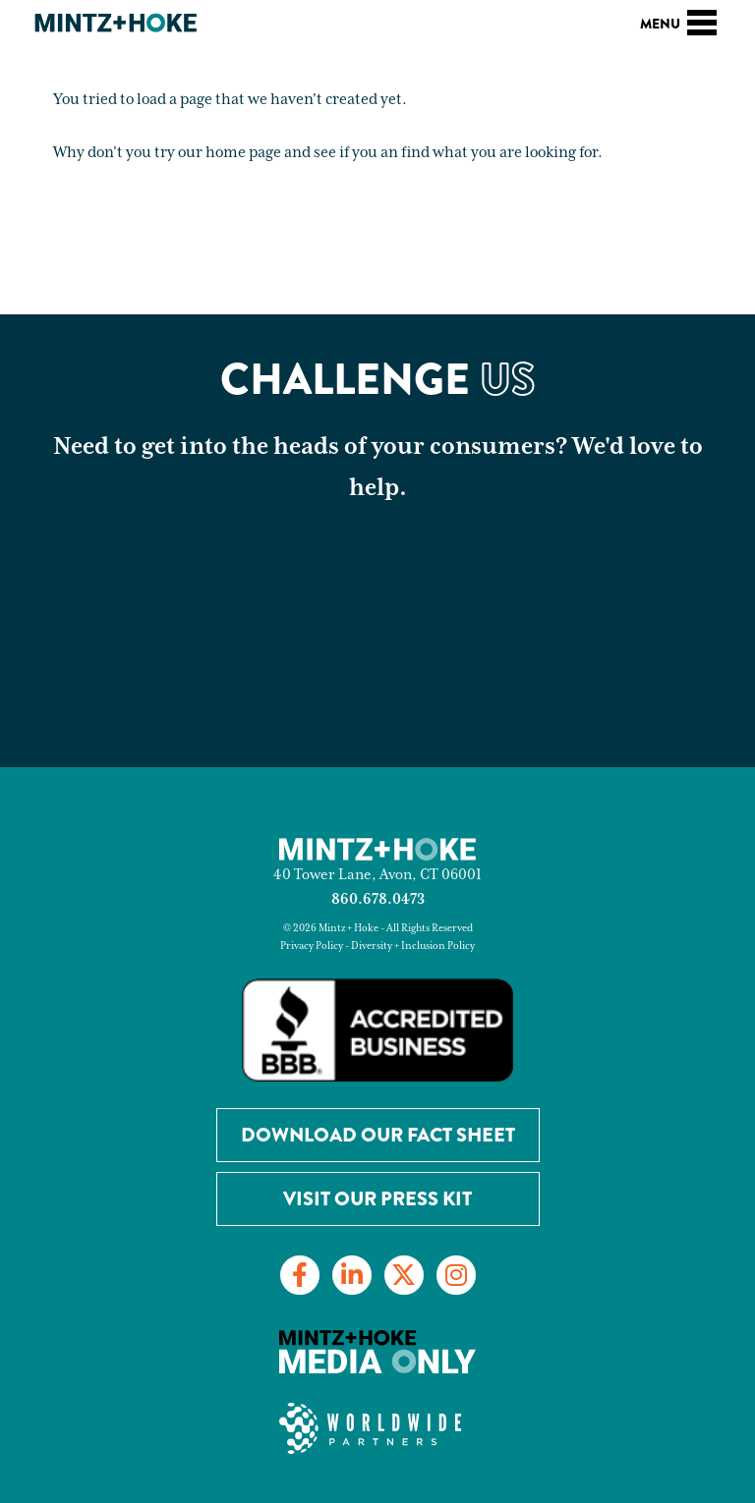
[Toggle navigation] (702, 19)
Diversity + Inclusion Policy (413, 946)
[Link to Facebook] (299, 1275)
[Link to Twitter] (404, 1275)
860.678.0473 (378, 899)
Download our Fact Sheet (378, 1135)
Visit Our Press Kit (377, 1199)
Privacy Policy (311, 946)
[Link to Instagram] (456, 1275)
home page (243, 152)
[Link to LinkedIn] (352, 1275)
